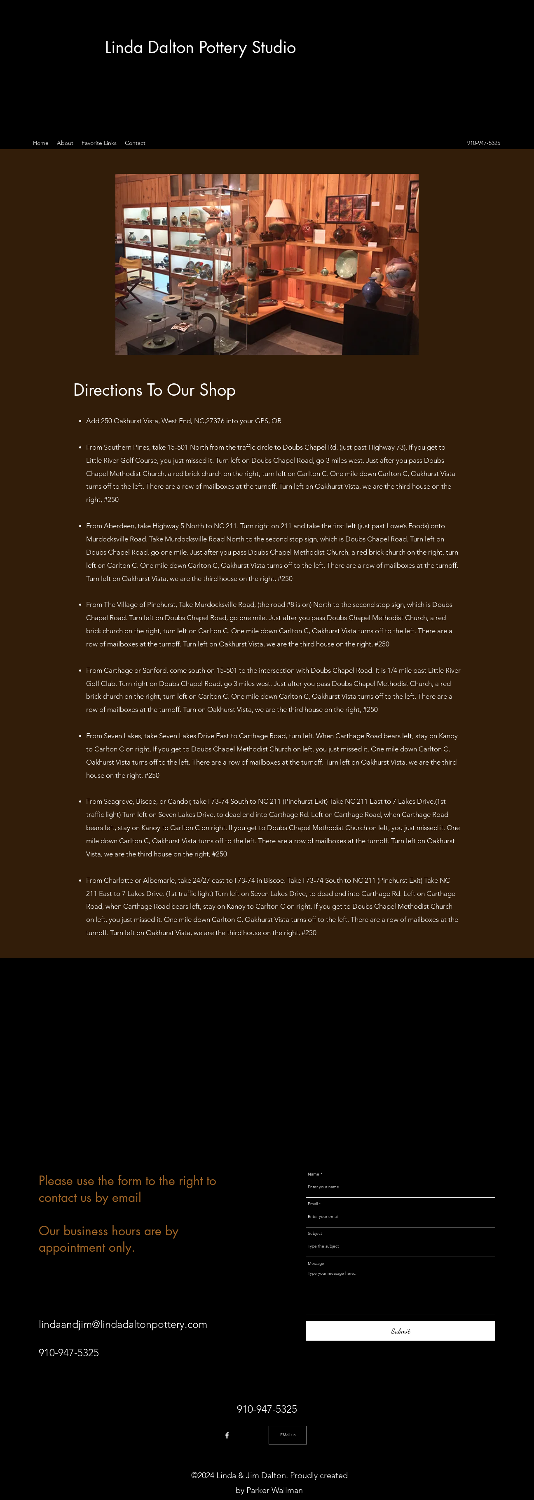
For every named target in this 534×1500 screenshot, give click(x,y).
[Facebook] (227, 1435)
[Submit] (400, 1331)
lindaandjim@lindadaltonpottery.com (123, 1324)
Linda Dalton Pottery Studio (200, 47)
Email (313, 1204)
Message (316, 1264)
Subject (315, 1234)
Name (313, 1174)
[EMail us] (288, 1435)
